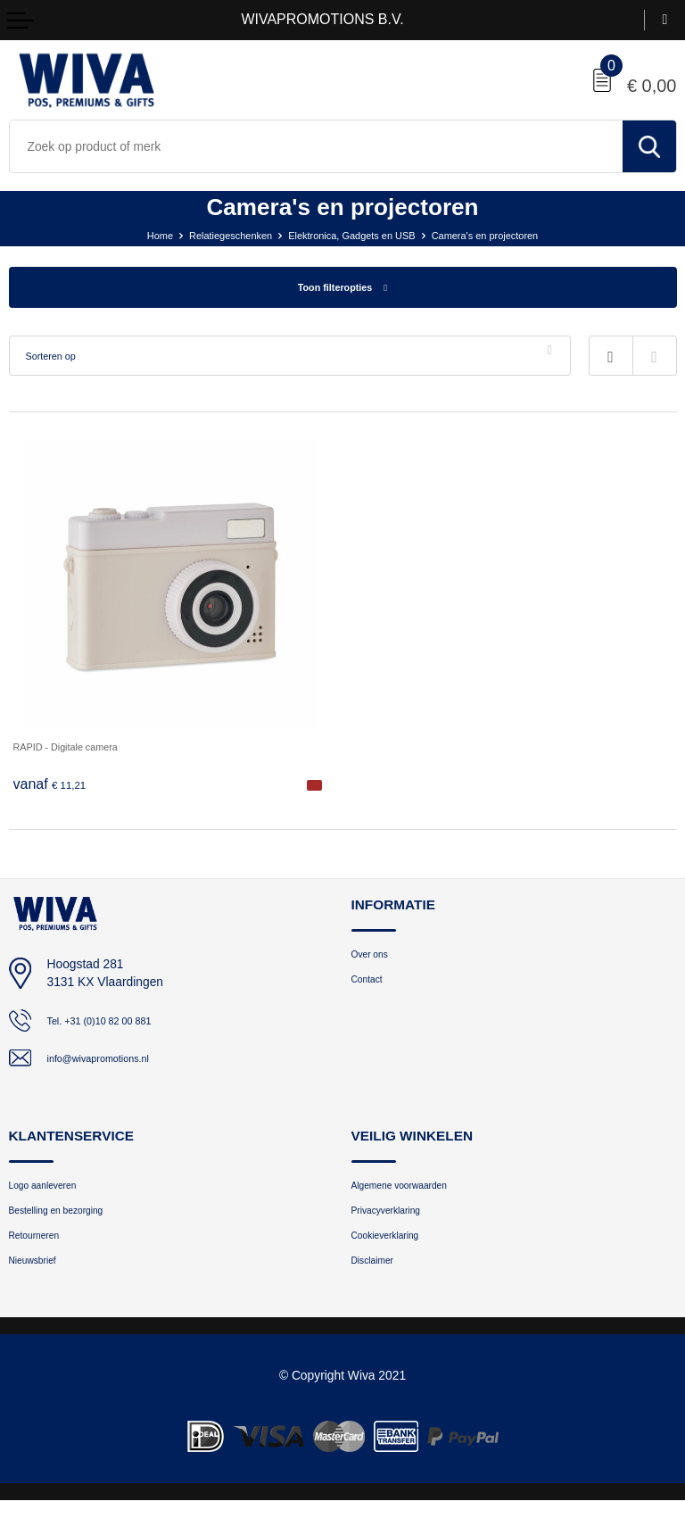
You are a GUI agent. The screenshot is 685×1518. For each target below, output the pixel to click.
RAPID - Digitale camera (80, 749)
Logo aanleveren (52, 1192)
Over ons (375, 959)
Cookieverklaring (394, 1248)
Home (128, 235)
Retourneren (41, 1248)
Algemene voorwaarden (413, 1192)
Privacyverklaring (395, 1220)
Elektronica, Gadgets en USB (352, 235)
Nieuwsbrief (39, 1276)
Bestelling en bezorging (69, 1220)
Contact (371, 987)
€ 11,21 (54, 787)
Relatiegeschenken (210, 235)
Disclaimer (378, 1276)
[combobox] (316, 146)
